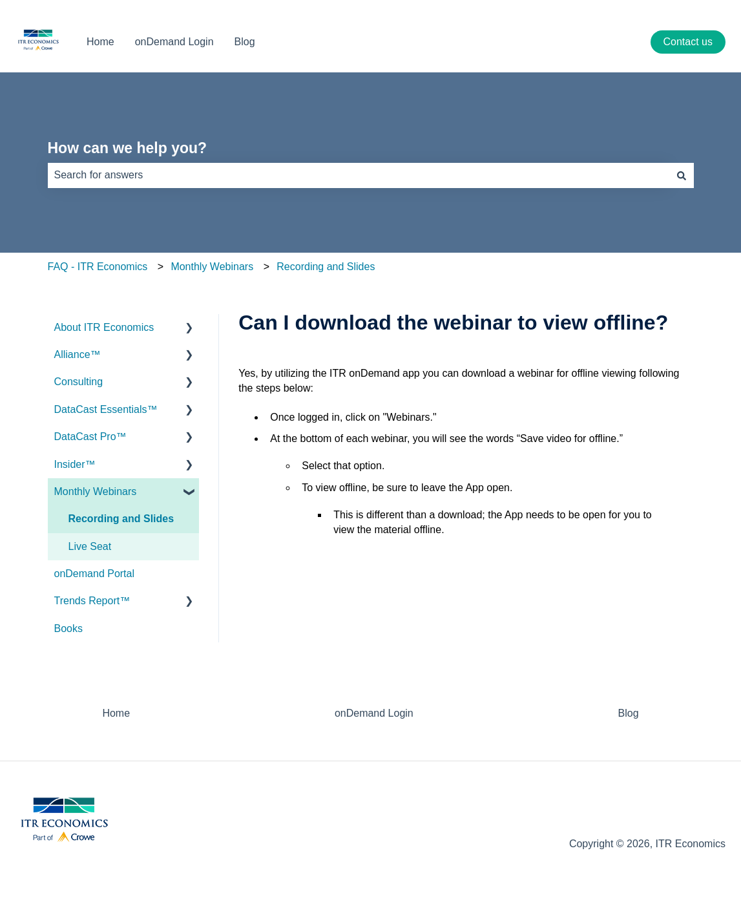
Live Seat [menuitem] (90, 546)
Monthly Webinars (212, 266)
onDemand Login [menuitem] (374, 713)
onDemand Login (174, 41)
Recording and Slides (326, 266)
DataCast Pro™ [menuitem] (90, 436)
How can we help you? (127, 148)
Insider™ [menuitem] (75, 464)
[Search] (681, 175)
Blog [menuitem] (628, 713)
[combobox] (358, 175)
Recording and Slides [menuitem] (121, 518)
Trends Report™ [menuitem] (92, 600)
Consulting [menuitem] (78, 381)
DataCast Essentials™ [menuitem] (106, 409)
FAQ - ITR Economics (98, 266)
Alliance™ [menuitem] (77, 354)
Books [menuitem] (68, 628)
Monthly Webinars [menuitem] (95, 491)
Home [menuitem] (116, 713)
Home (100, 41)
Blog (245, 41)
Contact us (688, 41)
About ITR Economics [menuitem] (104, 327)
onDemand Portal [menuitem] (94, 573)
